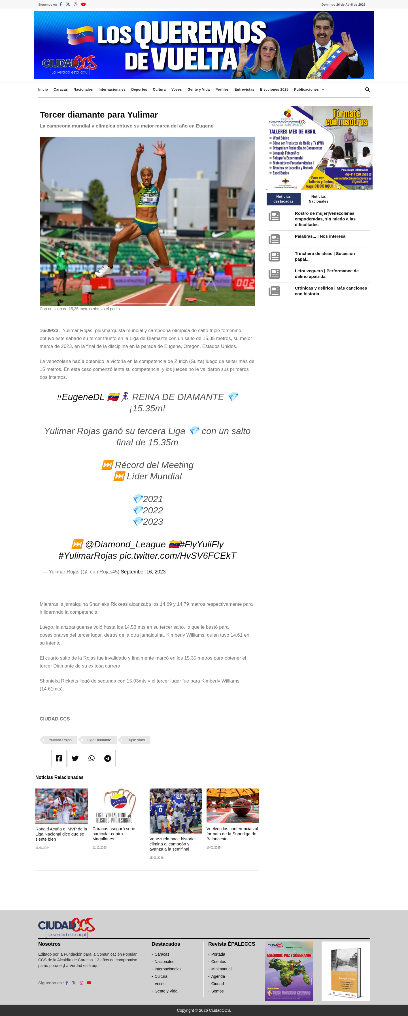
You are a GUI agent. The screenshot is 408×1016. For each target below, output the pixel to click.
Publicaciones (306, 90)
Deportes (139, 90)
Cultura (159, 90)
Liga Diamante (99, 740)
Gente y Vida (199, 90)
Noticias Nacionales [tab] (318, 199)
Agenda (218, 976)
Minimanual (221, 969)
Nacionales (83, 90)
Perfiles (222, 90)
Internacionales (112, 90)
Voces (176, 90)
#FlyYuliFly (202, 544)
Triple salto (136, 740)
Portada (218, 954)
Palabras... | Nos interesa (320, 236)
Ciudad (217, 983)
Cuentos (218, 961)
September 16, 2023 (143, 572)
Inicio (43, 90)
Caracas (61, 90)
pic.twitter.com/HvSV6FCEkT (178, 555)
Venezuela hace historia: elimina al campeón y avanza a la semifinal (173, 843)
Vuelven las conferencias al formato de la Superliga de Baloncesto (232, 833)
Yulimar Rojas (60, 740)
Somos (217, 991)
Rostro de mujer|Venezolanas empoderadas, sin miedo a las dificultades (325, 219)
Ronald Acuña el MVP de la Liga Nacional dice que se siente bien (61, 833)
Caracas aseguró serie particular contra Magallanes (113, 833)
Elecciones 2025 (274, 90)
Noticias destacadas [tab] (283, 199)
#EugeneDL (80, 397)
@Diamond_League (125, 544)
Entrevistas (244, 90)
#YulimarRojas (87, 555)
